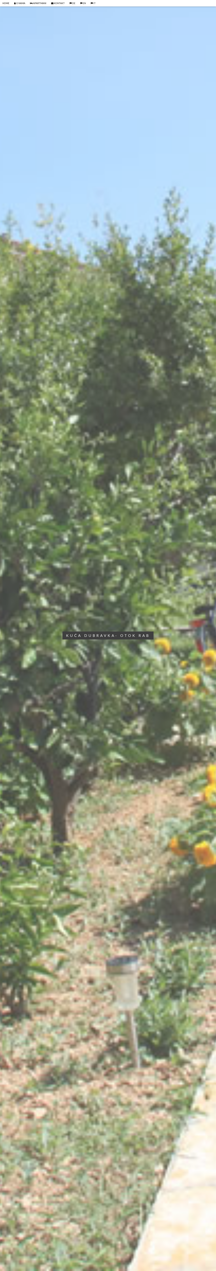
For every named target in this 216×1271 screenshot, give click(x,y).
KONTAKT (58, 3)
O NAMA (19, 3)
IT (93, 3)
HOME (5, 3)
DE (72, 3)
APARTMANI (38, 3)
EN (83, 3)
